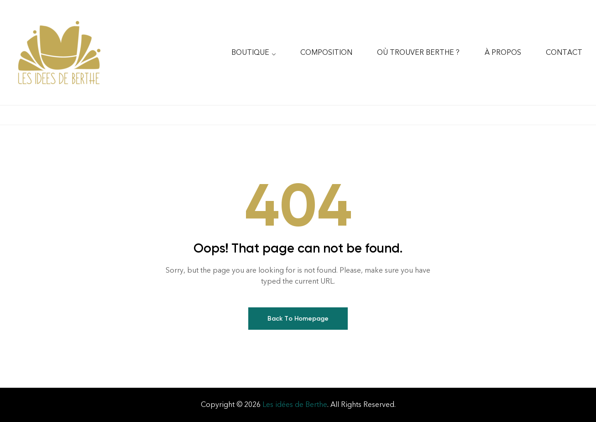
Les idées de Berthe (294, 404)
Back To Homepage (298, 318)
